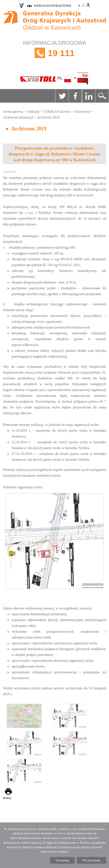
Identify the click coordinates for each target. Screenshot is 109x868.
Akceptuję (62, 860)
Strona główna (13, 112)
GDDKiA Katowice (57, 112)
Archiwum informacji (18, 117)
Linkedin (88, 96)
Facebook (75, 96)
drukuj (7, 797)
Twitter (62, 96)
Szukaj (102, 96)
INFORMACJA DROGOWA (54, 53)
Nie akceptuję (91, 860)
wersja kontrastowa (52, 5)
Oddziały (33, 112)
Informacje (82, 112)
